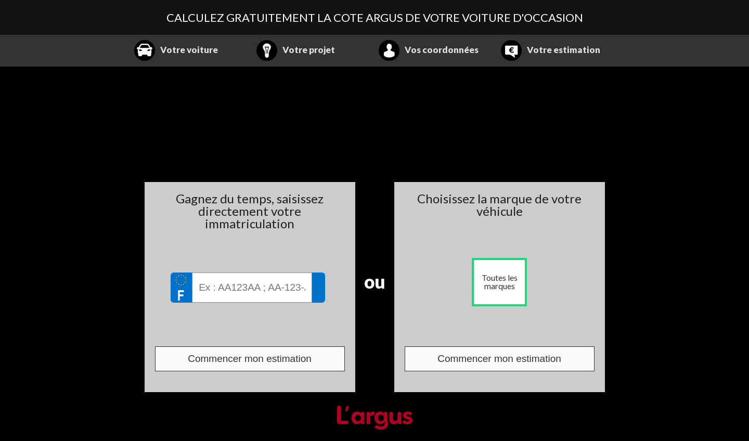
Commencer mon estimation (250, 358)
